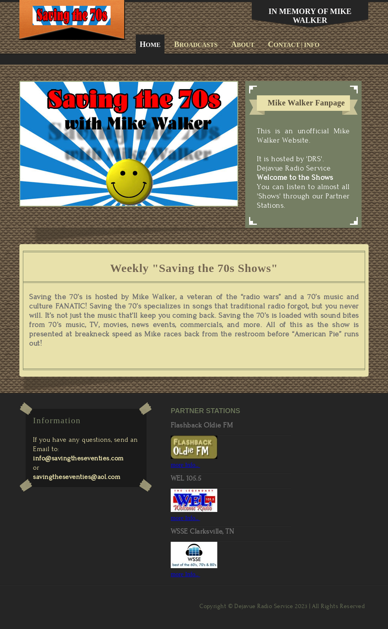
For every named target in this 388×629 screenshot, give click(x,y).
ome (150, 44)
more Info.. (185, 465)
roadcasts (196, 44)
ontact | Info (294, 44)
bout (243, 44)
